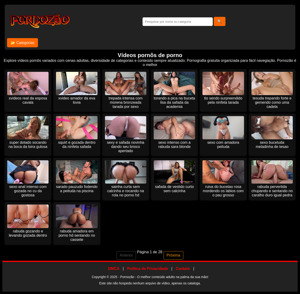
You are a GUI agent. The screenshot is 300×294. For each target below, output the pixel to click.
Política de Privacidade (147, 269)
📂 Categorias (22, 43)
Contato (183, 269)
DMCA (113, 269)
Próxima (173, 255)
